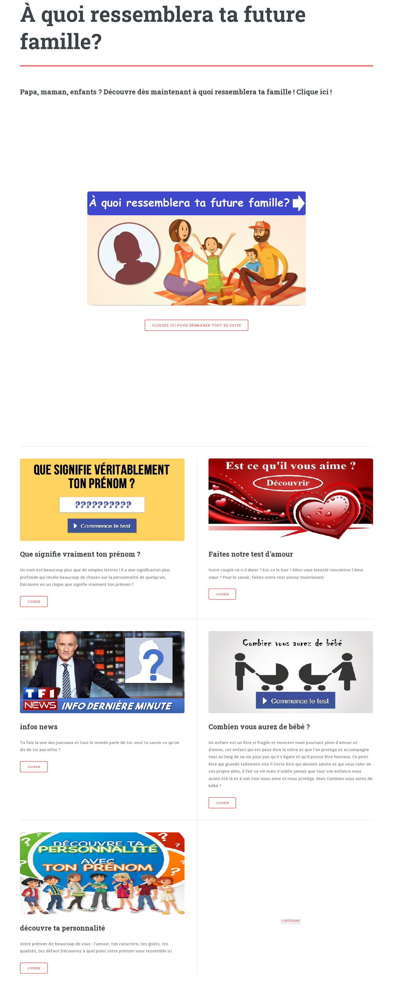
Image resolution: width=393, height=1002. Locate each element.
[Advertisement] (196, 142)
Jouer (33, 601)
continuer (290, 920)
